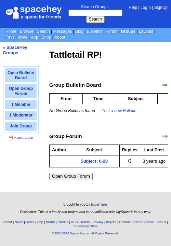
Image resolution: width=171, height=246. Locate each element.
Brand (50, 222)
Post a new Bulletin (119, 110)
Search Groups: (95, 6)
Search (95, 19)
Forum (112, 31)
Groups (128, 31)
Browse (27, 31)
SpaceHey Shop (86, 226)
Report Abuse (143, 222)
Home (10, 31)
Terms (85, 222)
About (59, 37)
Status (161, 222)
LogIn (146, 7)
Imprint (111, 222)
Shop (46, 37)
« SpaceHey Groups (15, 50)
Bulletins (94, 31)
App (34, 37)
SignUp (161, 7)
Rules (30, 222)
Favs (9, 37)
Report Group (21, 137)
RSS (74, 222)
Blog (79, 31)
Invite (23, 37)
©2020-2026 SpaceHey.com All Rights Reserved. (85, 233)
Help (133, 7)
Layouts (146, 31)
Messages (62, 31)
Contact (125, 222)
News (19, 222)
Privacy (97, 222)
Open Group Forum (71, 176)
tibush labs (99, 204)
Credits (62, 222)
